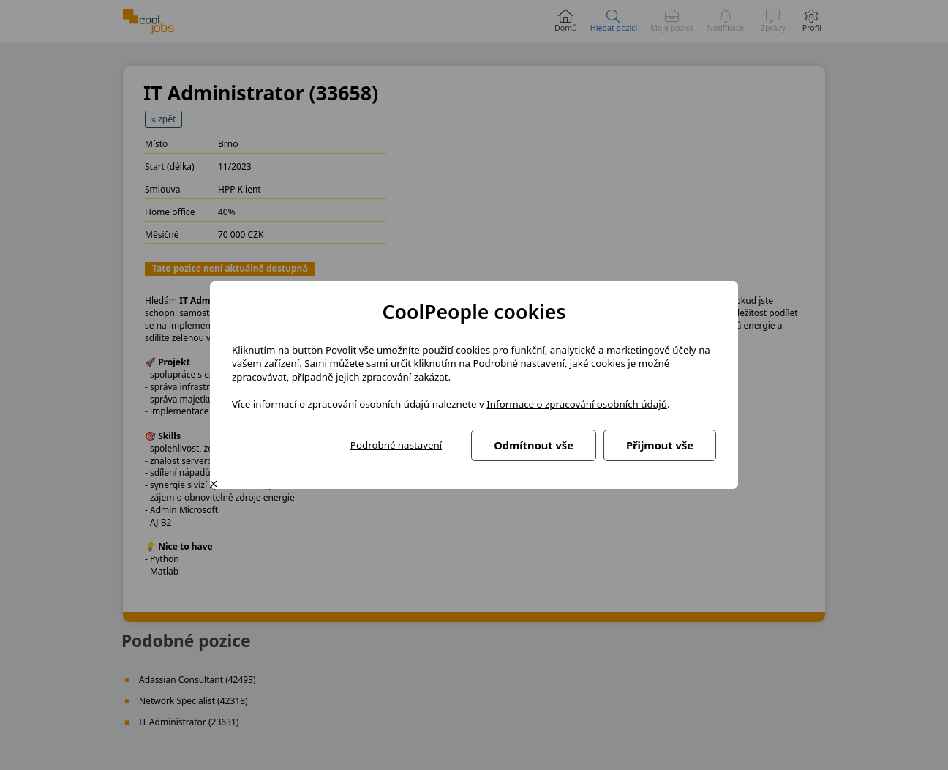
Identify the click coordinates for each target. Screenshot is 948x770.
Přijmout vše (659, 445)
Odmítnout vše (533, 445)
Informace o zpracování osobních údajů (576, 404)
